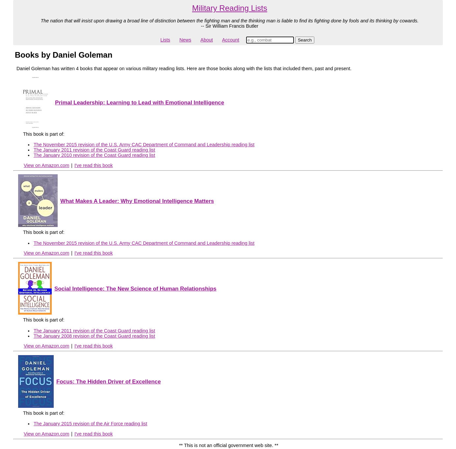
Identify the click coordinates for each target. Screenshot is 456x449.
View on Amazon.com (46, 165)
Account (230, 39)
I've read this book (93, 165)
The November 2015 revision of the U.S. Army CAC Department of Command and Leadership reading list (144, 144)
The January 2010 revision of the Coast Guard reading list (94, 155)
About (206, 39)
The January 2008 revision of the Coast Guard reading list (94, 336)
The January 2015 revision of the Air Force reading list (90, 423)
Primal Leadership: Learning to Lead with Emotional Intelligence (139, 102)
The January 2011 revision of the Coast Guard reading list (94, 150)
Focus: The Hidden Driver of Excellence (108, 382)
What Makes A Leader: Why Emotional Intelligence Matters (137, 201)
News (185, 39)
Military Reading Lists (229, 8)
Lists (165, 39)
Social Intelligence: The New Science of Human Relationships (135, 289)
